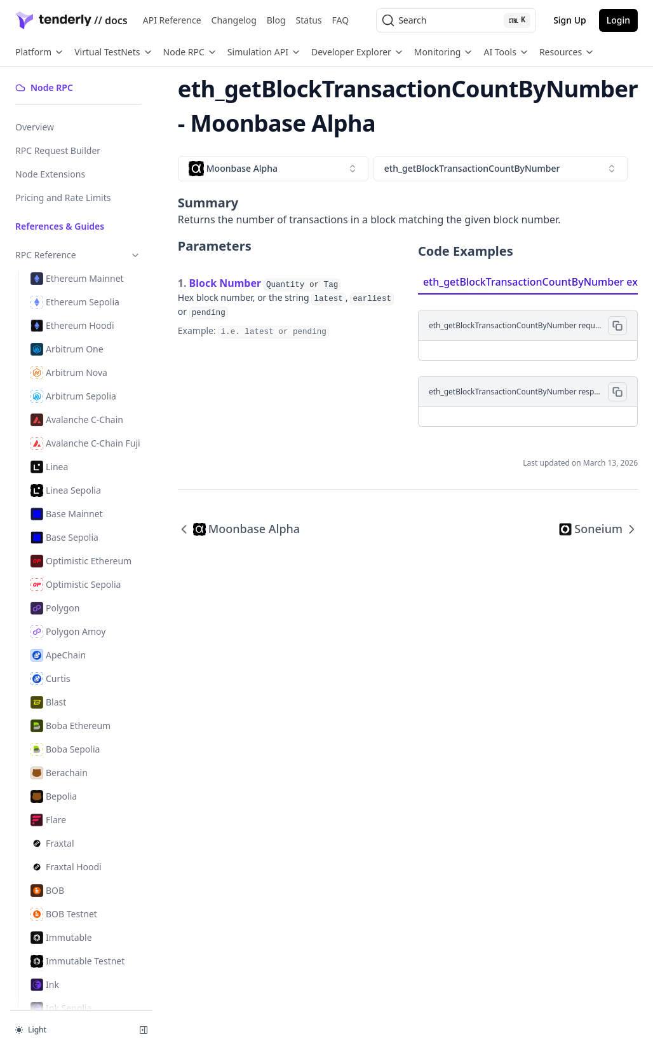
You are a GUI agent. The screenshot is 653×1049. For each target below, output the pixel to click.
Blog (276, 20)
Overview (34, 127)
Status (309, 20)
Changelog (234, 20)
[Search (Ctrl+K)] (456, 20)
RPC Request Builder (57, 150)
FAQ (340, 20)
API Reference (172, 20)
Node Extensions (50, 174)
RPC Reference (78, 255)
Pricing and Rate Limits (63, 197)
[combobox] (273, 168)
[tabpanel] (528, 361)
